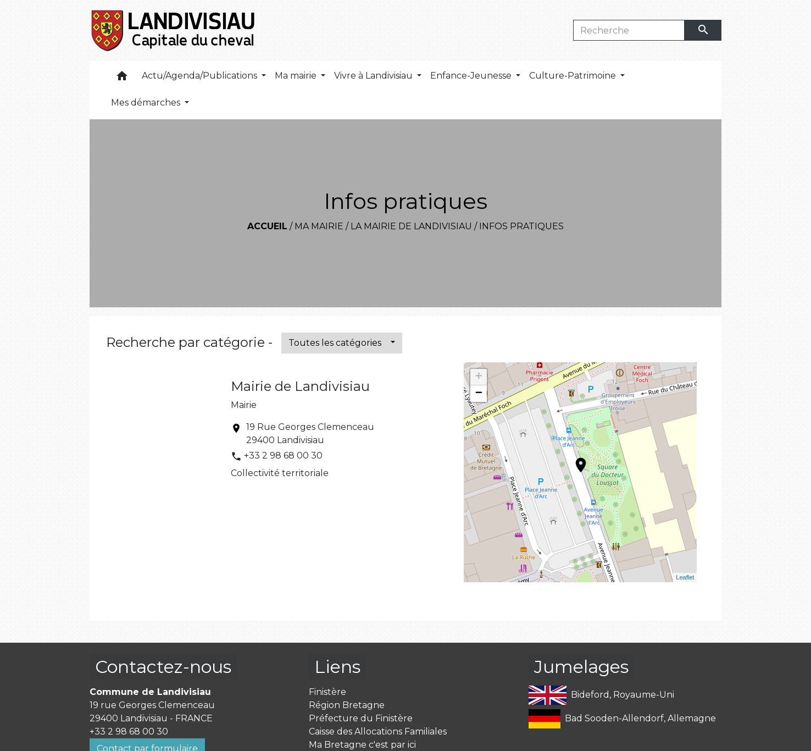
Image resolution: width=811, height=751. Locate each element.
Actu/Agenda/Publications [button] (200, 75)
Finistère (327, 692)
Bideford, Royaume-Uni (602, 695)
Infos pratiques (521, 226)
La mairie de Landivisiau (411, 226)
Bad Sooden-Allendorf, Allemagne (622, 718)
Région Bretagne (347, 705)
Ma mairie (319, 226)
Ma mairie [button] (297, 75)
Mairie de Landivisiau (300, 386)
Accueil (267, 226)
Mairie (244, 405)
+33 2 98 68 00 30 (283, 455)
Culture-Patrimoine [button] (573, 75)
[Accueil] (174, 30)
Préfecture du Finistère (361, 718)
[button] (122, 78)
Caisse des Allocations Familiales (378, 731)
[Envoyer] (703, 30)
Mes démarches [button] (146, 102)
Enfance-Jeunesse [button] (472, 75)
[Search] (629, 30)
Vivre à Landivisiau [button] (374, 75)
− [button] (478, 393)
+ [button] (478, 377)
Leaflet (685, 577)
